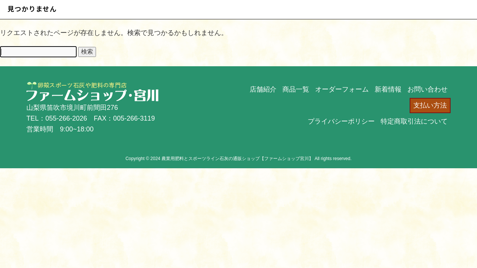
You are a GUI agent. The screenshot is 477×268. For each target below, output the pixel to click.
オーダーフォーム (342, 89)
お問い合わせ (427, 89)
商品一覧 (295, 89)
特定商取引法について (414, 121)
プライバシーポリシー (341, 121)
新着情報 (388, 89)
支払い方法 (430, 105)
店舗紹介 (263, 89)
